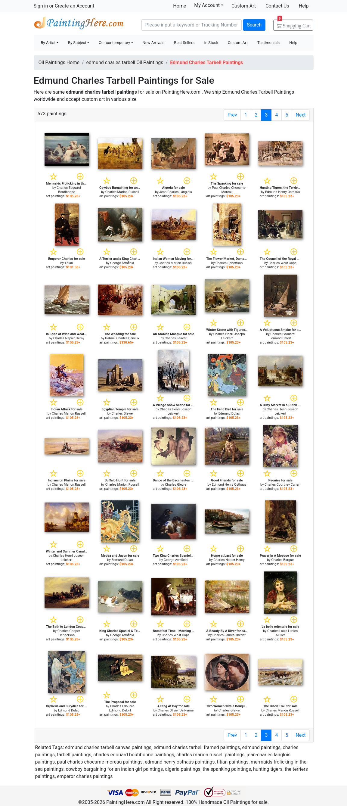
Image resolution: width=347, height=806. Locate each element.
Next (300, 115)
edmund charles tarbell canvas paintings (108, 747)
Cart (294, 24)
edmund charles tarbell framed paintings (196, 747)
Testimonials (268, 42)
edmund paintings (261, 747)
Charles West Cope (282, 263)
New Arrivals (154, 42)
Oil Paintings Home (59, 62)
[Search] (191, 25)
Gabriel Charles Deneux (122, 338)
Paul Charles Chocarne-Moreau (229, 190)
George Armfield (122, 263)
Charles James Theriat (229, 635)
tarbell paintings (74, 755)
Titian (68, 263)
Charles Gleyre (122, 413)
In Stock (211, 42)
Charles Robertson (229, 263)
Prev (232, 115)
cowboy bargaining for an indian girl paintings (114, 769)
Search (254, 25)
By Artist (48, 42)
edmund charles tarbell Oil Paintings (124, 62)
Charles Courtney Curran (282, 485)
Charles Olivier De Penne (176, 710)
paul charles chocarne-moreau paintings (100, 762)
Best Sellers (184, 42)
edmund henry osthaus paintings (180, 762)
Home (179, 6)
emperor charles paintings (85, 776)
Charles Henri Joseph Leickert (229, 336)
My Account (208, 5)
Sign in (41, 6)
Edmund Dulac (229, 413)
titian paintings (233, 762)
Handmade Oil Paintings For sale (79, 24)
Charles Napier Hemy (68, 338)
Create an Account (74, 6)
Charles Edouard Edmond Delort (282, 336)
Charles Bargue (282, 560)
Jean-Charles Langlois (175, 192)
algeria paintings (182, 769)
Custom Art (243, 6)
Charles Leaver (175, 338)
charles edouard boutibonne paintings (134, 755)
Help (304, 6)
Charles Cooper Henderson (68, 633)
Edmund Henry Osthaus (282, 192)
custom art (93, 99)
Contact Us (277, 6)
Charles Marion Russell (122, 192)
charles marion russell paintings (210, 755)
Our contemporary (114, 42)
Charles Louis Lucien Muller (282, 633)
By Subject (77, 42)
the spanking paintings (227, 769)
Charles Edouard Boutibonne (69, 190)
